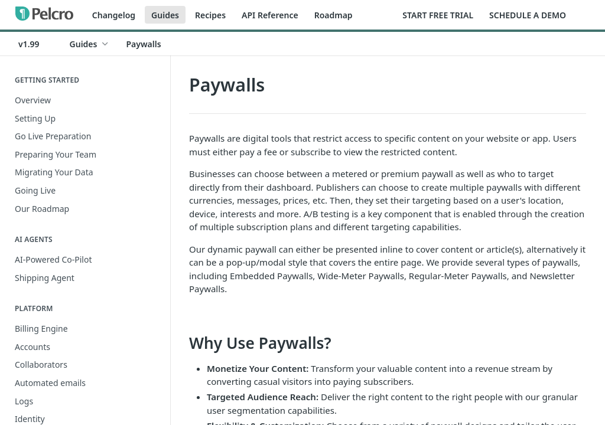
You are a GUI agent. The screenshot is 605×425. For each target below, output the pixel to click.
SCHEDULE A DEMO (527, 15)
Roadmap (333, 15)
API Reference (270, 15)
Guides (165, 15)
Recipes (210, 15)
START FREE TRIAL (437, 15)
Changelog (113, 15)
